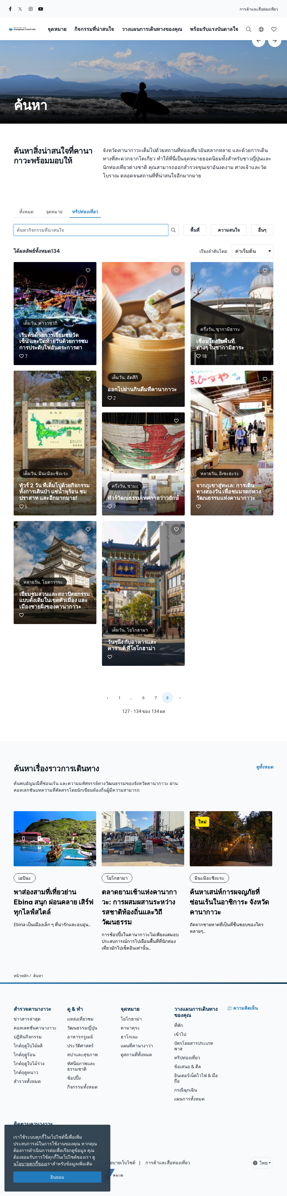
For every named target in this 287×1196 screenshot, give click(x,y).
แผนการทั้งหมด (189, 1099)
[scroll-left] (258, 40)
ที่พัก (178, 1025)
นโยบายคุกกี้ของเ (30, 1164)
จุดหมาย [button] (57, 29)
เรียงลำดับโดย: (214, 251)
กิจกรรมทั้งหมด (82, 1087)
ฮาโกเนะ (129, 1037)
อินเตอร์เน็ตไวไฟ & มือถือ (196, 1078)
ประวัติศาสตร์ (80, 1046)
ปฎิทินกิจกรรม (28, 1037)
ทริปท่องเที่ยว (85, 212)
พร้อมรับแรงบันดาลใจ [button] (214, 29)
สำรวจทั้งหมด (27, 1081)
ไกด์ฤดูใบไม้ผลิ (28, 1046)
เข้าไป (180, 1034)
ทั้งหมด (26, 212)
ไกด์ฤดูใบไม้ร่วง (29, 1063)
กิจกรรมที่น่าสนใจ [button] (94, 29)
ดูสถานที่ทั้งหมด (136, 1054)
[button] (261, 29)
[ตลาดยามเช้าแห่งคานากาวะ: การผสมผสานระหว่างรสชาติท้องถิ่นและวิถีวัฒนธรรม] (143, 881)
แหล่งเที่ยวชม (80, 1019)
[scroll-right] (274, 40)
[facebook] (10, 9)
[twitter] (20, 9)
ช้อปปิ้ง (74, 1078)
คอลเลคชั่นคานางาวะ (35, 1028)
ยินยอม (57, 1177)
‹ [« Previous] (107, 697)
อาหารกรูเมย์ (80, 1037)
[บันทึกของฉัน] (273, 29)
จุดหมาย (54, 212)
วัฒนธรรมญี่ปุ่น (82, 1028)
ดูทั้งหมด (264, 767)
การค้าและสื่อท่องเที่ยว (259, 9)
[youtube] (40, 9)
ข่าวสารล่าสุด (27, 1019)
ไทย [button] (260, 1163)
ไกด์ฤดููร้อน (24, 1054)
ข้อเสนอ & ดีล (187, 1066)
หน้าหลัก (21, 975)
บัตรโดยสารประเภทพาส (193, 1046)
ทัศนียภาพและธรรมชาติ (81, 1066)
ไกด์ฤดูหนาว (26, 1072)
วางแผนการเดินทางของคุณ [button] (152, 29)
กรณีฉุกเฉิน (185, 1090)
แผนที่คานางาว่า (137, 1046)
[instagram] (31, 9)
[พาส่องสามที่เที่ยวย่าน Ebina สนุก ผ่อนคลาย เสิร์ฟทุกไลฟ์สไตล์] (55, 869)
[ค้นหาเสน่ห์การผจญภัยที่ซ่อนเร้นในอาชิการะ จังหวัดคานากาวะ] (231, 872)
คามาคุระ (130, 1028)
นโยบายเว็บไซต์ (119, 1163)
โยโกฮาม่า (131, 1019)
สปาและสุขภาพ (82, 1054)
